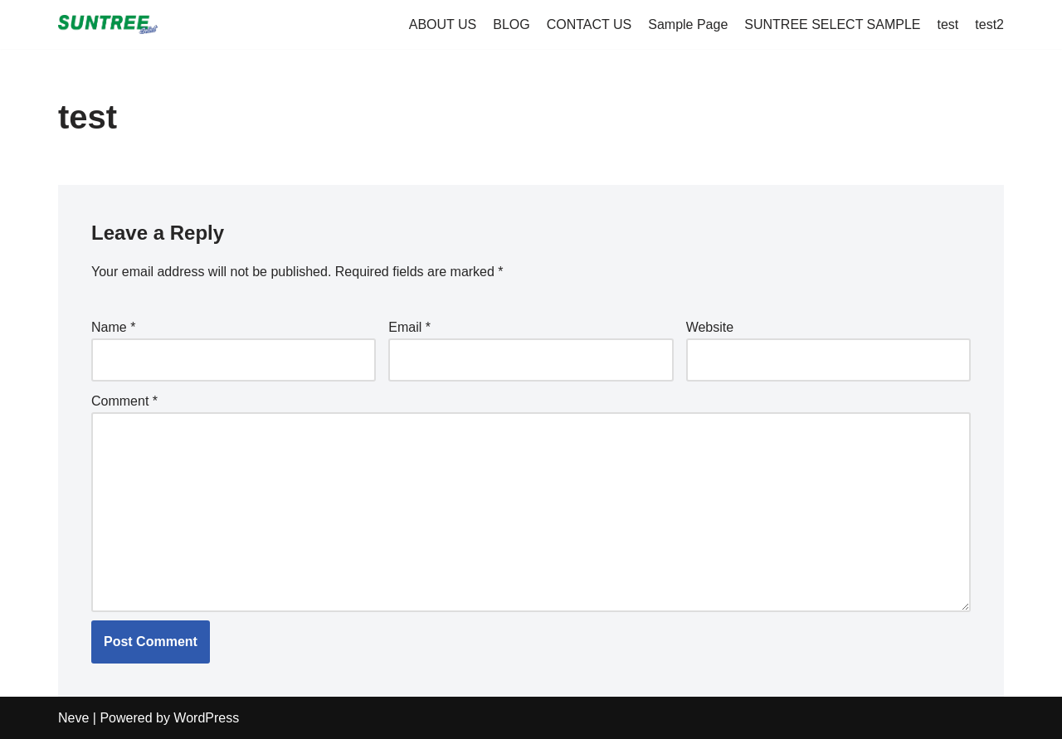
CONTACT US (589, 24)
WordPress (206, 718)
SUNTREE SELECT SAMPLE (832, 24)
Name (113, 327)
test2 (989, 24)
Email (409, 327)
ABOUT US (443, 24)
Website (710, 327)
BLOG (511, 24)
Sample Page (688, 24)
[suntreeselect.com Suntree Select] (108, 24)
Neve (73, 718)
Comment (124, 401)
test (948, 24)
